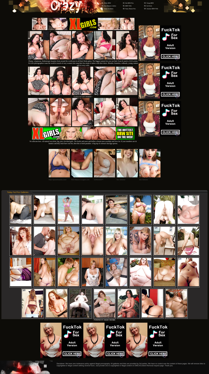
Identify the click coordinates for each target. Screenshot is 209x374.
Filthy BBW (107, 3)
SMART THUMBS (109, 320)
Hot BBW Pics (129, 3)
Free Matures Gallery (110, 6)
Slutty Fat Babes (108, 8)
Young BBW (150, 3)
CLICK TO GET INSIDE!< (83, 97)
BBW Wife (128, 6)
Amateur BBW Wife (152, 8)
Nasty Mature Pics (130, 8)
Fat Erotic (149, 6)
